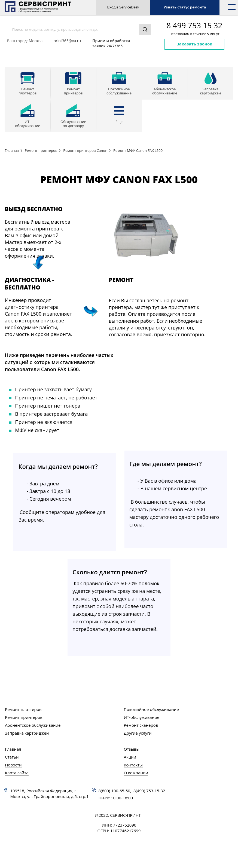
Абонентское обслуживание (32, 725)
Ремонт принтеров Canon (85, 150)
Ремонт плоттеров (23, 709)
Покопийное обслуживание (151, 709)
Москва (36, 40)
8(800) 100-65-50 (114, 790)
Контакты (133, 765)
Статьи (12, 757)
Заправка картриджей (27, 733)
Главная (12, 150)
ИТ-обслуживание (141, 717)
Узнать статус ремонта (185, 7)
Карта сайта (16, 772)
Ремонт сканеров (141, 725)
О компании (136, 772)
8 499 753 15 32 (194, 25)
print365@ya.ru (67, 40)
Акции (130, 757)
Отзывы (131, 749)
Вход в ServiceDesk (123, 7)
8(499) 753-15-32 (149, 790)
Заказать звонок (194, 44)
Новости (13, 765)
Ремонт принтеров (41, 150)
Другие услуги (137, 733)
